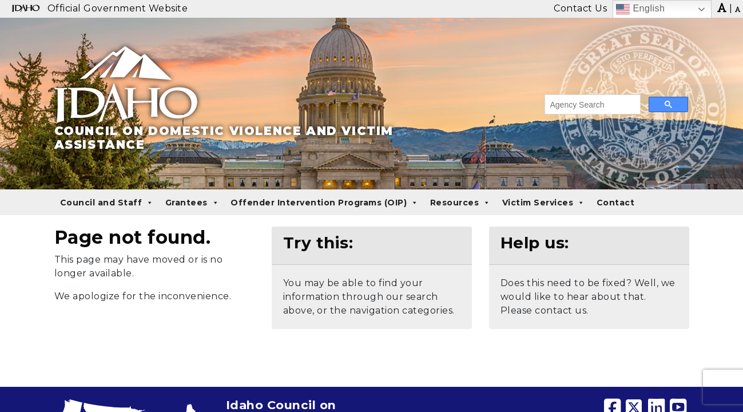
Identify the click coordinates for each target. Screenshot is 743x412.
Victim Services (543, 202)
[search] (591, 105)
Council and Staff (107, 202)
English (640, 9)
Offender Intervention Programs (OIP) (325, 202)
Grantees (192, 202)
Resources (460, 202)
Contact (616, 202)
